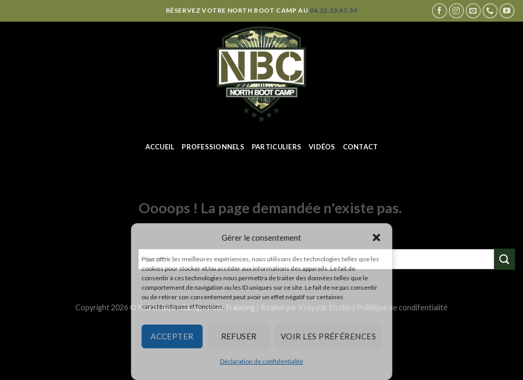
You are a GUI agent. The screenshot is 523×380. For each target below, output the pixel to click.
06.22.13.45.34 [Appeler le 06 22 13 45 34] (333, 10)
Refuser (238, 336)
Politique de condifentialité (402, 307)
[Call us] (490, 10)
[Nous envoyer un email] (473, 10)
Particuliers (276, 146)
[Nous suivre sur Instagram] (456, 10)
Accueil (160, 146)
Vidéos (322, 146)
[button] (376, 237)
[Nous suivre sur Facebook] (439, 10)
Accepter (172, 336)
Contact (360, 146)
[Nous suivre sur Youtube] (507, 10)
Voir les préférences (328, 336)
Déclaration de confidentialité (261, 361)
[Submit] (504, 259)
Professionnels (213, 146)
